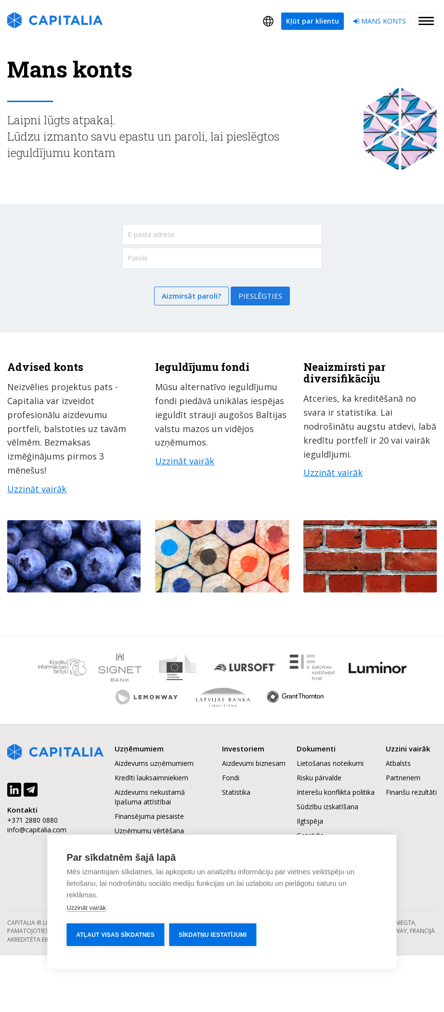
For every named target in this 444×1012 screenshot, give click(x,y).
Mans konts (379, 21)
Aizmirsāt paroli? (191, 296)
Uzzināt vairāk (86, 907)
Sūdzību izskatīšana (327, 806)
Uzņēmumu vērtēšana (149, 830)
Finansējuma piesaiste (149, 816)
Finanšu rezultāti (411, 792)
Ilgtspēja (310, 821)
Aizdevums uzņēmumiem (154, 763)
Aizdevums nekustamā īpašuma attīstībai (150, 797)
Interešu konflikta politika (336, 792)
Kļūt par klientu (312, 21)
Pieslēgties (260, 296)
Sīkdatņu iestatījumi (213, 935)
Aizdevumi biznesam (254, 763)
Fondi (230, 777)
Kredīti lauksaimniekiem (151, 777)
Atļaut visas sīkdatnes (115, 935)
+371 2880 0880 (32, 820)
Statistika (236, 792)
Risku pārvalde (319, 777)
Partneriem (403, 777)
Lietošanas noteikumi (330, 763)
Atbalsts (398, 763)
